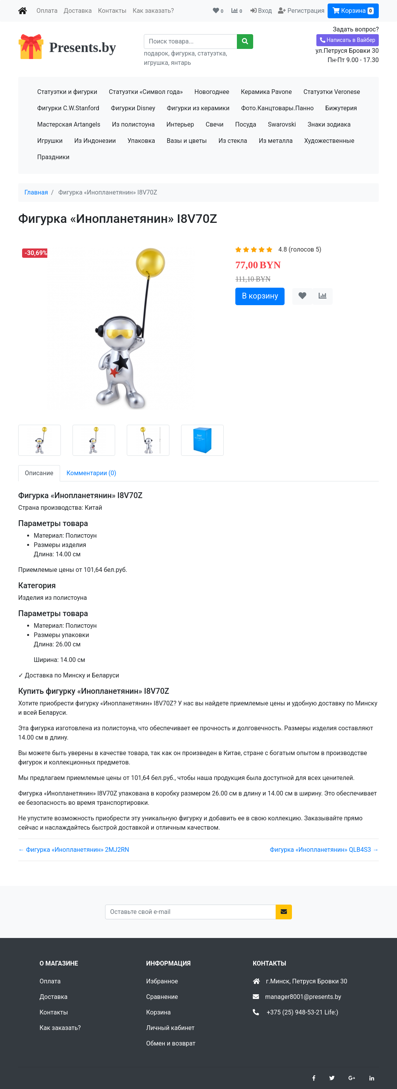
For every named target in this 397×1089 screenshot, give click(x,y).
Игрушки (49, 140)
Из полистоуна (133, 124)
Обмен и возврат (170, 1043)
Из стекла (233, 140)
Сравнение (162, 996)
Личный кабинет (170, 1028)
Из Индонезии (95, 140)
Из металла (276, 140)
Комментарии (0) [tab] (91, 473)
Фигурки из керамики (198, 108)
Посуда (245, 124)
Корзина (353, 10)
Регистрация (306, 10)
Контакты (112, 10)
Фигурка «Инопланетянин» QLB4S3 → (324, 849)
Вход (265, 10)
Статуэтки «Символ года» (146, 92)
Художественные (329, 140)
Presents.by (82, 47)
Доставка (77, 10)
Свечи (215, 124)
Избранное (162, 981)
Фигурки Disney (133, 108)
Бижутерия (341, 108)
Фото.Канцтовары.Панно (277, 108)
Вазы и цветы (187, 140)
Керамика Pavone (266, 92)
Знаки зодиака (328, 124)
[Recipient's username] (190, 41)
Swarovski (282, 124)
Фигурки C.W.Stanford (68, 108)
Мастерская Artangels (68, 124)
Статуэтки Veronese (332, 92)
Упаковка (141, 140)
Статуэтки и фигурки (67, 92)
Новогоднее (211, 92)
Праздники (53, 157)
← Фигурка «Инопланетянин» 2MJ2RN (73, 849)
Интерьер (180, 124)
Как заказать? (153, 10)
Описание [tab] (39, 473)
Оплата (46, 10)
